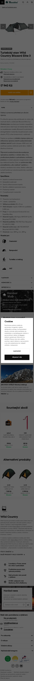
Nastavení (17, 351)
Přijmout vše (17, 357)
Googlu (22, 335)
